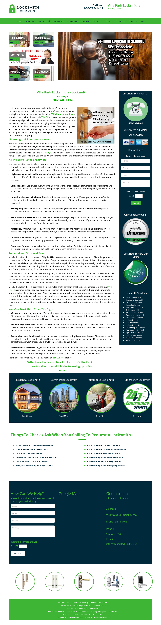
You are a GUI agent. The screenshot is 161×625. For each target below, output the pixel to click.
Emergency (72, 21)
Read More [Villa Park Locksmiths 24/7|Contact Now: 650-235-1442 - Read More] (27, 416)
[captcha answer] (139, 196)
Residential (30, 21)
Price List (133, 21)
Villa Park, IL (62, 96)
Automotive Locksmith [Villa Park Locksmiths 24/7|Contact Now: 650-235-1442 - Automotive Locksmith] (101, 379)
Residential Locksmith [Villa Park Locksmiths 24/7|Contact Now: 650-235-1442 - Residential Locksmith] (27, 379)
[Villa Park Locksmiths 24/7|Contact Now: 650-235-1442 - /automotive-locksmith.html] (101, 397)
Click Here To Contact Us (136, 93)
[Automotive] (18, 72)
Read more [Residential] (14, 42)
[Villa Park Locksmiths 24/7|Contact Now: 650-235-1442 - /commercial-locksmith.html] (64, 397)
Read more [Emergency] (39, 76)
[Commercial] (42, 38)
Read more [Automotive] (14, 76)
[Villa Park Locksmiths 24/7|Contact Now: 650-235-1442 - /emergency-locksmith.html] (137, 397)
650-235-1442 (93, 8)
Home (19, 21)
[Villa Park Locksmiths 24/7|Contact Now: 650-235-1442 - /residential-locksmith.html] (27, 397)
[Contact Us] (31, 56)
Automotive (58, 21)
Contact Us (97, 21)
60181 (62, 370)
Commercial (44, 21)
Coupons (85, 21)
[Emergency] (41, 72)
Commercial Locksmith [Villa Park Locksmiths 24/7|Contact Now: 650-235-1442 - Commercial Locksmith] (64, 379)
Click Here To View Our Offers (136, 255)
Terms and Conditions (115, 21)
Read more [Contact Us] (14, 59)
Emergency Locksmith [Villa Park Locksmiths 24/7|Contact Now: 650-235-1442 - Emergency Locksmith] (137, 379)
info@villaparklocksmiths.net (121, 543)
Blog (142, 21)
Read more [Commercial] (39, 42)
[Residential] (18, 38)
